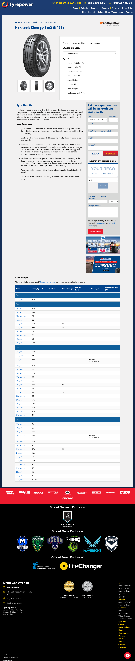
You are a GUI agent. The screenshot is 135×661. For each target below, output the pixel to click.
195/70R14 (21, 343)
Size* (90, 117)
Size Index (6, 655)
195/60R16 (21, 428)
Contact (115, 8)
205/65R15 (21, 400)
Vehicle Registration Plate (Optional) (97, 197)
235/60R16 (21, 480)
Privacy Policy (100, 223)
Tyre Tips (121, 596)
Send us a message (14, 603)
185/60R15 (21, 369)
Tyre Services (123, 613)
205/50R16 (21, 432)
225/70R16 (21, 476)
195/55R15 (21, 377)
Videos (114, 12)
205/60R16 (21, 441)
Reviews (129, 12)
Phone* (99, 131)
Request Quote (95, 231)
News (107, 12)
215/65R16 (21, 468)
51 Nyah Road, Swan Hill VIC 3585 (19, 593)
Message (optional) (94, 206)
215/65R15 (21, 415)
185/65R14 (21, 335)
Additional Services (125, 619)
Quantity (112, 117)
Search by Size (123, 588)
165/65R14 (21, 308)
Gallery (101, 12)
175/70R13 (21, 299)
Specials (105, 8)
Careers (121, 12)
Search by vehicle (47, 282)
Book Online (127, 8)
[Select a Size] (89, 53)
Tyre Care (121, 594)
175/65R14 (21, 316)
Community (92, 12)
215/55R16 (21, 449)
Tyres (75, 8)
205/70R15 (21, 407)
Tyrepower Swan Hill (66, 3)
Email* (90, 138)
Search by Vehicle (124, 585)
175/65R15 (21, 360)
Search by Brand (124, 591)
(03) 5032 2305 (96, 3)
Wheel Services (124, 616)
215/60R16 (21, 457)
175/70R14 (21, 324)
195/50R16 (21, 424)
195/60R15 (21, 381)
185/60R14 (21, 331)
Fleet (84, 12)
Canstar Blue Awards (10, 657)
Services (94, 8)
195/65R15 (21, 388)
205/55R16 (21, 435)
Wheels (84, 8)
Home (18, 22)
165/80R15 (21, 352)
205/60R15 (21, 396)
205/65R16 (21, 445)
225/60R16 (21, 472)
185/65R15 (21, 373)
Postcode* (91, 145)
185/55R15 (21, 366)
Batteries (121, 610)
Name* (90, 124)
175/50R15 (21, 356)
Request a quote (120, 3)
